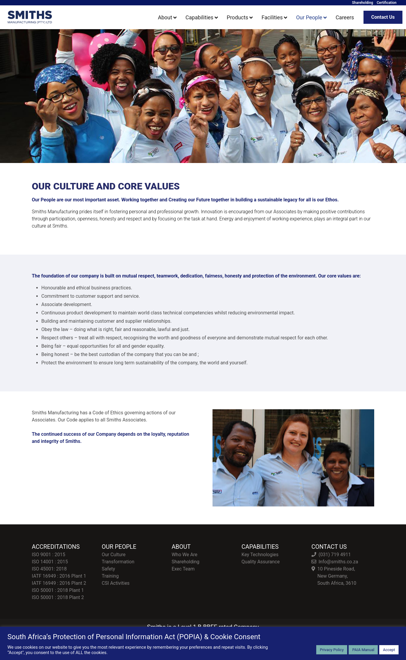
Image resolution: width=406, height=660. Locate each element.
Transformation (118, 562)
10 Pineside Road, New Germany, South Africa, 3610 (336, 576)
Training (110, 576)
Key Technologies (260, 554)
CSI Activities (116, 583)
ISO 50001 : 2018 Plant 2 (58, 597)
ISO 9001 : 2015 (48, 554)
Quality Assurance (261, 562)
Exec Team (182, 569)
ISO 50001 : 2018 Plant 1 (58, 590)
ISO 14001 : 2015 (50, 562)
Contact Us (383, 17)
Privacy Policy (332, 650)
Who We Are (184, 554)
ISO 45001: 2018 (49, 569)
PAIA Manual (363, 650)
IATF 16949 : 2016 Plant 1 (59, 576)
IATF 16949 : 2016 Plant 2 (59, 583)
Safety (108, 569)
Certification (386, 3)
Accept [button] (389, 650)
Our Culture (113, 554)
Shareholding (362, 3)
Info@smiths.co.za (338, 562)
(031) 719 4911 (335, 554)
